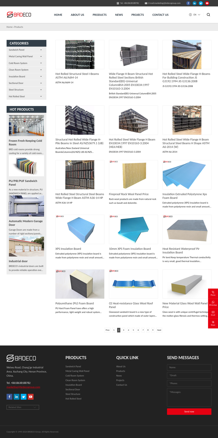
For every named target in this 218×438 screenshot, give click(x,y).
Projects (138, 15)
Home (58, 15)
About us (77, 15)
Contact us (160, 15)
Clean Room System (18, 69)
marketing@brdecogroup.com (23, 387)
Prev (107, 330)
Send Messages (183, 357)
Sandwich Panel (16, 49)
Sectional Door (16, 83)
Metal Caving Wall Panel (21, 56)
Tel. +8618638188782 (18, 383)
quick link (127, 357)
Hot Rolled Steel (17, 96)
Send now (189, 411)
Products (100, 15)
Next (159, 330)
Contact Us (121, 384)
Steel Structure (16, 89)
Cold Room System (18, 63)
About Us (121, 366)
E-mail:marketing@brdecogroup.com (163, 3)
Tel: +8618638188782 (128, 3)
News (119, 15)
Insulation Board (17, 76)
